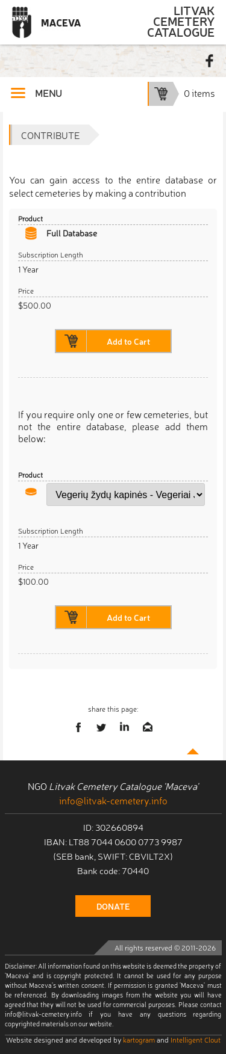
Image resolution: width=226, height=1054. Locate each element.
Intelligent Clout (196, 1039)
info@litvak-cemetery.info (113, 800)
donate (113, 906)
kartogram (139, 1039)
